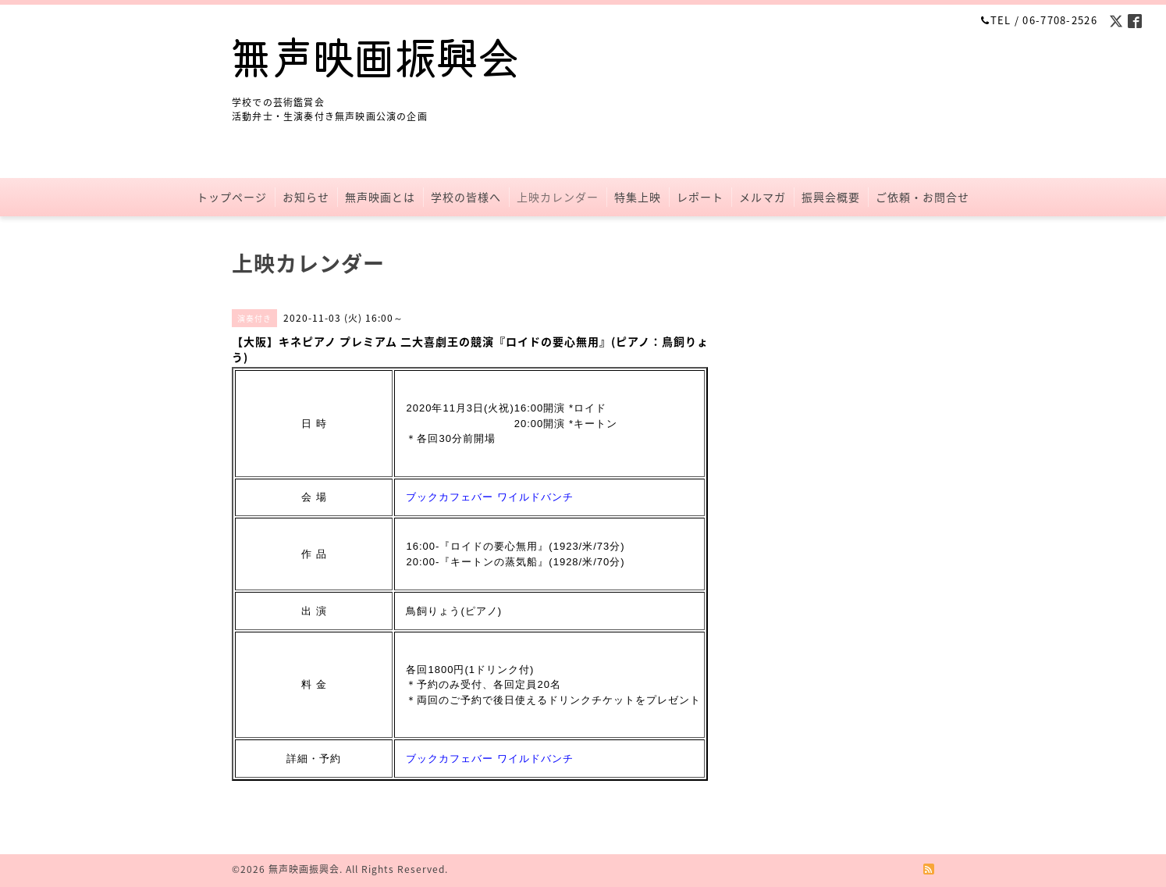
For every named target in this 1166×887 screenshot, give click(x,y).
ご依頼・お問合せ (922, 197)
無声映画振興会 (303, 869)
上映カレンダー (558, 197)
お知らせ (306, 197)
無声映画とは (380, 197)
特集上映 (637, 197)
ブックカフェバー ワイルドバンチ (490, 497)
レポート (700, 197)
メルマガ (762, 197)
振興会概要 (831, 197)
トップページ (232, 197)
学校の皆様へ (466, 197)
